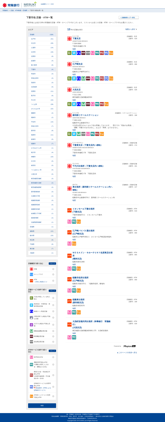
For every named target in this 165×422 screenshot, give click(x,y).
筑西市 (42, 135)
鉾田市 (42, 165)
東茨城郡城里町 (42, 187)
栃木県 (42, 235)
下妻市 (42, 69)
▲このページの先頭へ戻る (127, 352)
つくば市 (42, 104)
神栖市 (42, 157)
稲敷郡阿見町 (42, 205)
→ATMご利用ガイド (40, 282)
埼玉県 (42, 240)
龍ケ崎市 (42, 65)
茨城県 (42, 34)
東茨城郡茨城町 (42, 178)
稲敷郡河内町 (42, 209)
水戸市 (42, 39)
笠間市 (42, 91)
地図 (74, 49)
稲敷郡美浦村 (42, 200)
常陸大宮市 (42, 126)
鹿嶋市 (42, 113)
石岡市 (42, 56)
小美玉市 (42, 174)
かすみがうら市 (42, 148)
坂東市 (42, 139)
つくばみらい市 (42, 170)
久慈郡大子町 (42, 196)
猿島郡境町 (42, 218)
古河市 (42, 52)
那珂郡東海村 (42, 192)
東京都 (42, 249)
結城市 (42, 61)
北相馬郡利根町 (42, 222)
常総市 (42, 74)
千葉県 (42, 244)
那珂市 (42, 130)
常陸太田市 (42, 78)
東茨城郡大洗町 (42, 183)
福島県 (42, 231)
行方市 (42, 161)
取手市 (42, 96)
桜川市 (42, 152)
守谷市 (42, 122)
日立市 (42, 43)
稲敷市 (42, 144)
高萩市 (42, 82)
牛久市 (42, 100)
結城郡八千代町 (42, 213)
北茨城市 (42, 87)
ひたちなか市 (42, 109)
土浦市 (42, 48)
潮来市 (42, 117)
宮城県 (42, 227)
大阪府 (42, 253)
